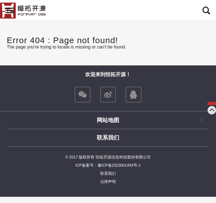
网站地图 (108, 120)
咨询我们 (212, 103)
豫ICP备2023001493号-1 (119, 165)
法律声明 (108, 182)
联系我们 (108, 137)
